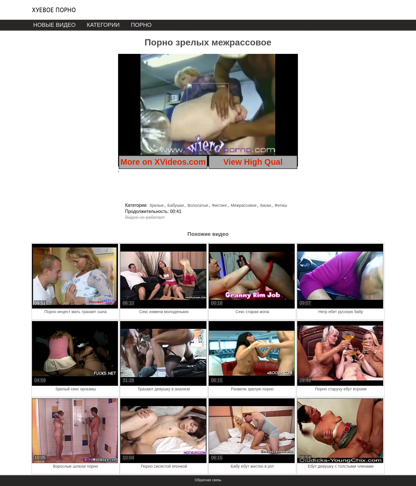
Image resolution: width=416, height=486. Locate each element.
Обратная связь (208, 480)
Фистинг (219, 205)
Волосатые (197, 205)
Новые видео (54, 25)
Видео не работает (145, 217)
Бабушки (175, 205)
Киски (265, 205)
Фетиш (281, 205)
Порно (141, 25)
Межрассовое (244, 205)
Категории (103, 25)
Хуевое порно (54, 10)
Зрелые (156, 205)
